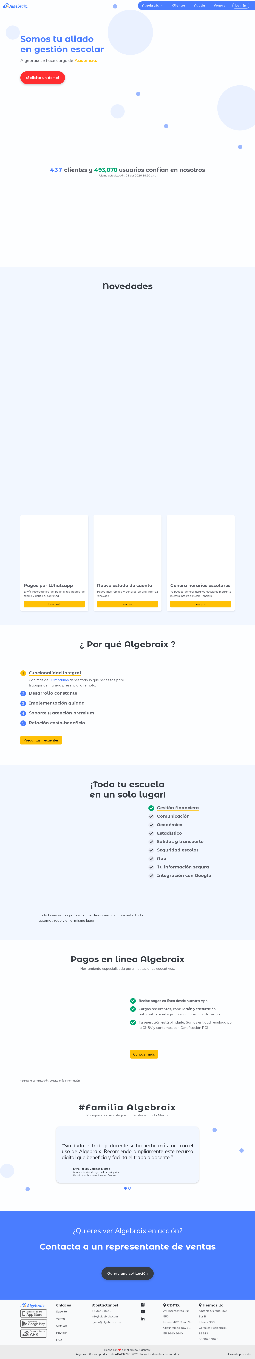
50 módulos (59, 680)
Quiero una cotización (127, 1273)
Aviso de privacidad (239, 1354)
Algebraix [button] (151, 5)
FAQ (59, 1339)
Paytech (61, 1332)
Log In (240, 5)
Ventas (219, 5)
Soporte (61, 1311)
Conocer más (144, 1054)
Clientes (179, 5)
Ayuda (199, 5)
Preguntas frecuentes (41, 740)
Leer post (54, 604)
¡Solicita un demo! (42, 77)
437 (56, 169)
